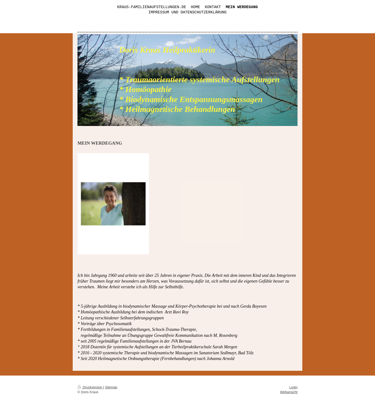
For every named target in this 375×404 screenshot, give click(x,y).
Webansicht (289, 392)
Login (293, 387)
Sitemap (111, 387)
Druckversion (90, 387)
